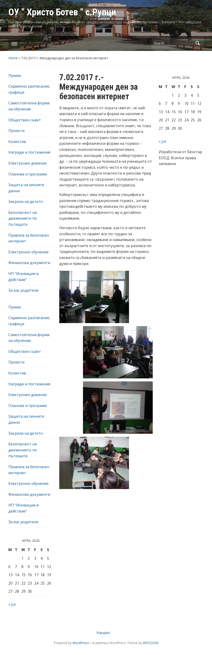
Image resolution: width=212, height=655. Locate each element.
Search (197, 43)
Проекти (16, 130)
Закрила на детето (25, 201)
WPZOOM (150, 643)
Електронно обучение (28, 252)
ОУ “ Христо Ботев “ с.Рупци (62, 12)
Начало (103, 632)
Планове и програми (27, 174)
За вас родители (23, 290)
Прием (14, 75)
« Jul (12, 604)
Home (13, 58)
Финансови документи (29, 262)
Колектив (17, 141)
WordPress (81, 643)
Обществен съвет (24, 119)
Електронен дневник (27, 163)
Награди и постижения (29, 152)
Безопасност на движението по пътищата (22, 218)
